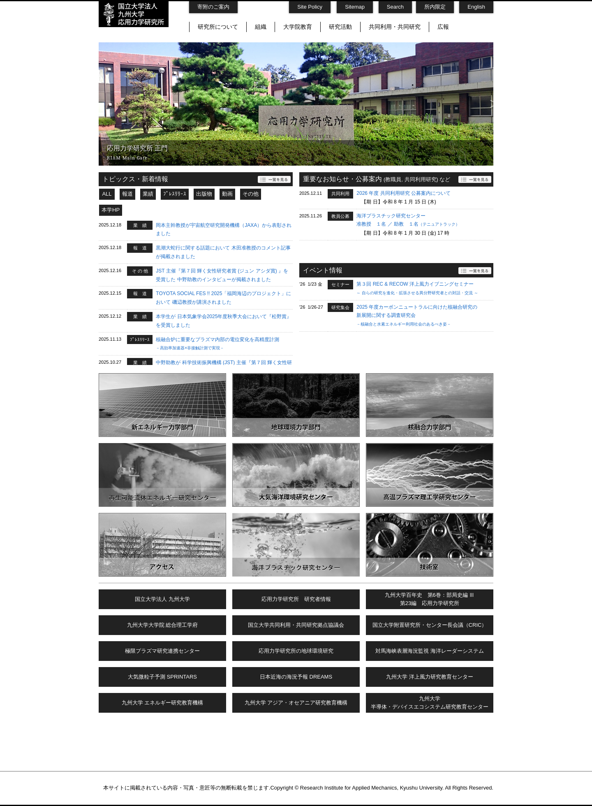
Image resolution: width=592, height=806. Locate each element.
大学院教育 (297, 26)
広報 (443, 26)
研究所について (218, 26)
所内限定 (435, 7)
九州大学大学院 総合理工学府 (162, 625)
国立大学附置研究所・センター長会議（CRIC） (429, 625)
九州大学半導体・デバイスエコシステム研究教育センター (429, 702)
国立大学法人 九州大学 (162, 599)
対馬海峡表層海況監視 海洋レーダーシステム (429, 651)
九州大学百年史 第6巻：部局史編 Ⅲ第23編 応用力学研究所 (430, 599)
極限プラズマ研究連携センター (162, 651)
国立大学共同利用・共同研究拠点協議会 (296, 625)
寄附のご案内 (213, 7)
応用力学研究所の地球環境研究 (296, 651)
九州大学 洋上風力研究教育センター (429, 677)
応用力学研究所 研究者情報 (296, 599)
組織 (260, 26)
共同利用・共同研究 (395, 26)
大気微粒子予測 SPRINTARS (162, 677)
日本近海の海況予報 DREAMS (296, 677)
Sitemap (355, 7)
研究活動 (340, 26)
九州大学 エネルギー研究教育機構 (163, 703)
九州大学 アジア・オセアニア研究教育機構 (296, 703)
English (476, 7)
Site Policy (309, 7)
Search (395, 7)
